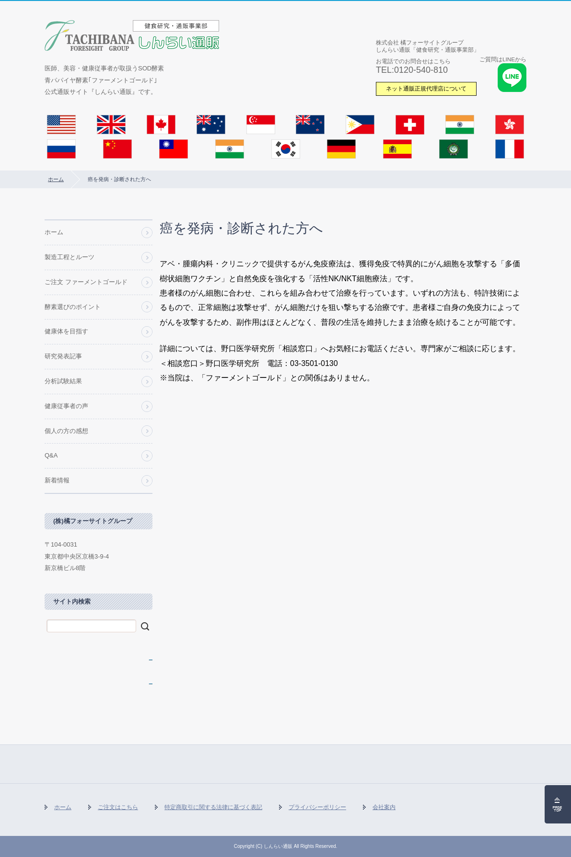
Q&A (51, 455)
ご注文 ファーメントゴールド (86, 282)
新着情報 (57, 480)
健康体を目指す (66, 331)
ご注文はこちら (118, 807)
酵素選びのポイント (73, 306)
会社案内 (384, 807)
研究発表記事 (63, 356)
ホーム (56, 179)
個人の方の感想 (66, 430)
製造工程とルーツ (69, 257)
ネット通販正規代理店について (426, 88)
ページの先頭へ (558, 804)
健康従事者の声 (66, 406)
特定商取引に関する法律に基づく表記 (213, 807)
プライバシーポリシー (317, 807)
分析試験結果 (63, 381)
